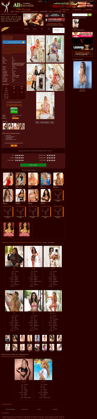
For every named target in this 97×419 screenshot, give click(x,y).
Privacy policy (25, 409)
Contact (39, 409)
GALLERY (17, 11)
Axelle (59, 342)
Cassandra (37, 342)
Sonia (44, 342)
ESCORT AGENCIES (34, 11)
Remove (75, 28)
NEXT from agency (45, 122)
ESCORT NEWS (57, 11)
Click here (14, 116)
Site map (55, 409)
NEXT (42, 29)
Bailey (7, 351)
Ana (29, 342)
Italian (13, 72)
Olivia (44, 351)
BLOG (64, 11)
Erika (7, 342)
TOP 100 (51, 11)
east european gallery (10, 136)
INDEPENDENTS (43, 11)
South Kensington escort (11, 139)
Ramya (22, 342)
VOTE (49, 29)
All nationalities (51, 242)
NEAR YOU (26, 29)
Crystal (52, 351)
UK (45, 1)
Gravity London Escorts (7, 38)
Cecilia (37, 351)
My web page (15, 118)
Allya (59, 351)
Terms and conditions (10, 409)
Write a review (33, 165)
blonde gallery (9, 138)
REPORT (35, 29)
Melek (29, 351)
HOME (12, 11)
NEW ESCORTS (24, 11)
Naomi (15, 351)
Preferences (83, 17)
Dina (52, 342)
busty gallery (8, 135)
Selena (22, 351)
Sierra (15, 342)
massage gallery (9, 137)
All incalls (45, 242)
